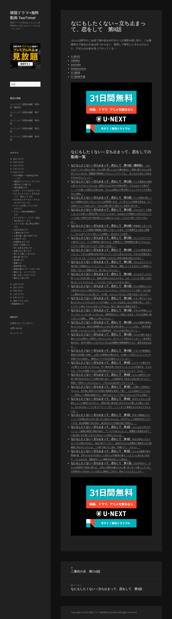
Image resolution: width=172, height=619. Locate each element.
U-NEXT (75, 56)
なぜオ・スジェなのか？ (25, 190)
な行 (15, 172)
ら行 (15, 294)
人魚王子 (18, 238)
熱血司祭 (18, 265)
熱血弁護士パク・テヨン (25, 268)
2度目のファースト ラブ (24, 181)
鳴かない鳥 (19, 278)
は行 (15, 284)
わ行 (15, 297)
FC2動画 (75, 72)
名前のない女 (20, 250)
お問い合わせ (16, 328)
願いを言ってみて (22, 275)
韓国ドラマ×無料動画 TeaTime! (24, 15)
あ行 (15, 158)
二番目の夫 (19, 232)
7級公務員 (18, 187)
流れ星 (17, 259)
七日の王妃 (19, 229)
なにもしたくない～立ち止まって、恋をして (27, 195)
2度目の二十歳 (20, 184)
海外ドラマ (18, 300)
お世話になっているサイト (22, 323)
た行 (15, 168)
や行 (15, 290)
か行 (15, 162)
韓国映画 (16, 303)
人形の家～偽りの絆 (23, 235)
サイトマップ (16, 333)
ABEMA (75, 60)
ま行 (15, 287)
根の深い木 (19, 256)
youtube (76, 64)
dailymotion (78, 68)
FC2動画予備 (78, 76)
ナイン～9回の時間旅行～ (25, 211)
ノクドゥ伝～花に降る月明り (27, 223)
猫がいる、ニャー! (22, 272)
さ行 (15, 165)
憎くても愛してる (22, 253)
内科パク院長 (20, 244)
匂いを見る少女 (21, 247)
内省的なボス (20, 241)
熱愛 (16, 262)
